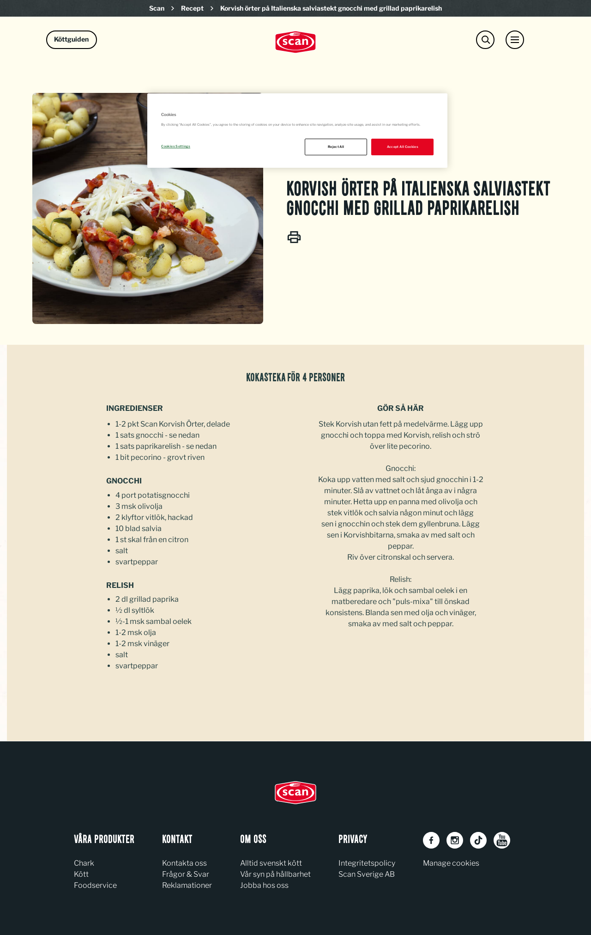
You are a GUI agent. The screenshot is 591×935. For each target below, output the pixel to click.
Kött (81, 874)
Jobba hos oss (264, 885)
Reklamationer (187, 885)
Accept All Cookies (402, 147)
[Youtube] (502, 840)
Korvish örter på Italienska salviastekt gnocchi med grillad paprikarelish (331, 8)
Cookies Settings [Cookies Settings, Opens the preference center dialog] (175, 146)
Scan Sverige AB (366, 874)
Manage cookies (451, 863)
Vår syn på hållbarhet (275, 874)
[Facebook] (431, 840)
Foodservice (95, 885)
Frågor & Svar (185, 874)
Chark (84, 863)
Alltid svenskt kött (271, 863)
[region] (297, 130)
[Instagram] (454, 840)
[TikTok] (478, 840)
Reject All (336, 147)
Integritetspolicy (366, 863)
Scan (156, 8)
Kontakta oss (184, 863)
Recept (192, 8)
